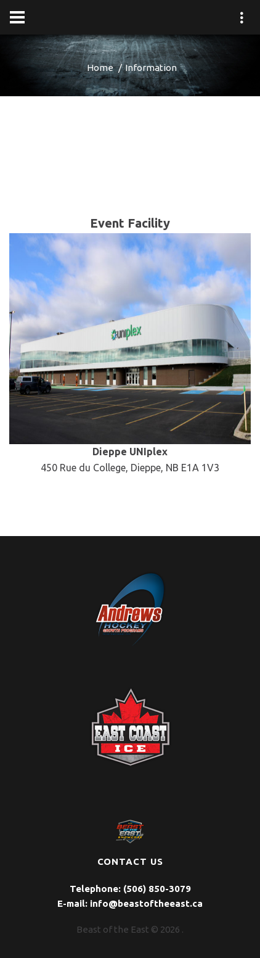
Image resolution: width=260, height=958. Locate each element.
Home (100, 67)
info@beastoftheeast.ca (146, 903)
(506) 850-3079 (157, 888)
